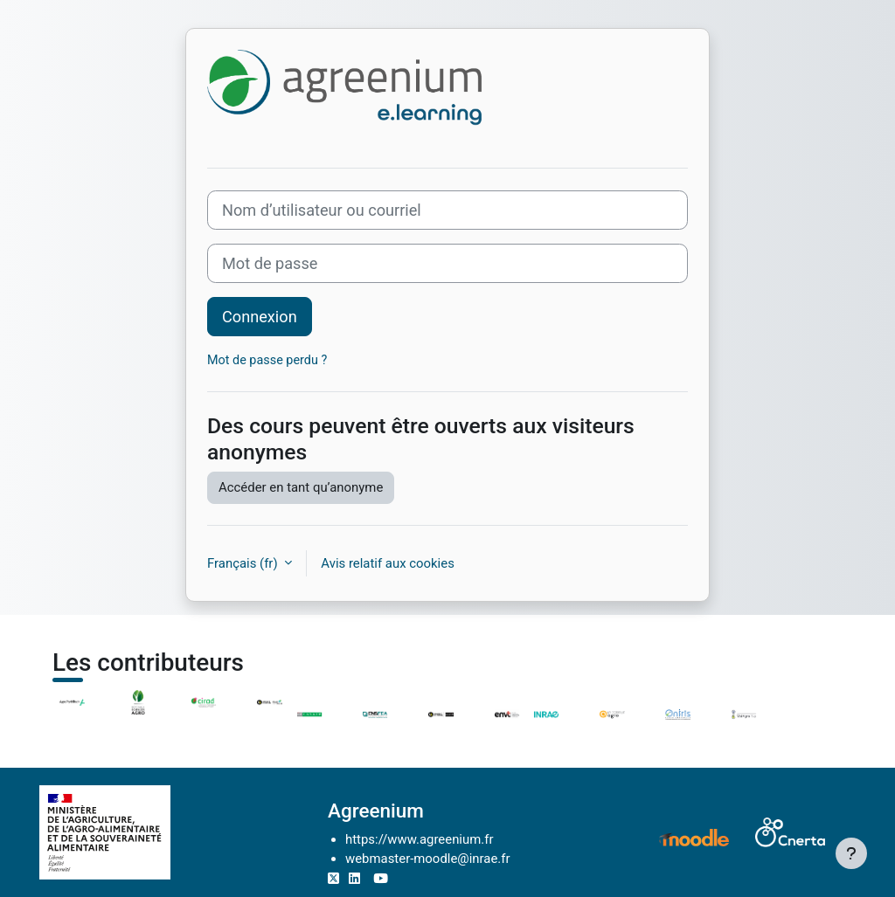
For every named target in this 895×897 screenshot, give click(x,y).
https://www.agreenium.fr (419, 839)
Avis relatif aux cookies (387, 563)
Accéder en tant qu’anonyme (301, 487)
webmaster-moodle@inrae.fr (427, 858)
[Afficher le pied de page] (851, 853)
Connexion (259, 316)
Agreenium (376, 810)
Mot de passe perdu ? (267, 360)
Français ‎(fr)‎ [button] (244, 563)
